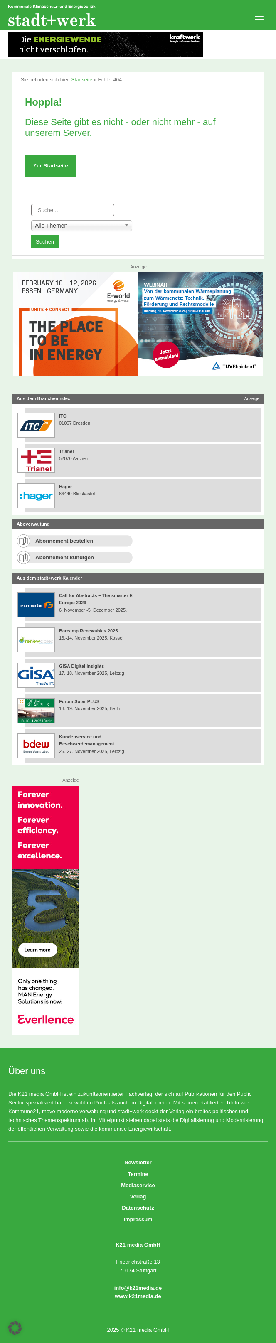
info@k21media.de (138, 1288)
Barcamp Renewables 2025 (88, 630)
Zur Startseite (50, 165)
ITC (63, 415)
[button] (15, 1328)
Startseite (81, 80)
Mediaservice (138, 1185)
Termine (138, 1174)
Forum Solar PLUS (79, 701)
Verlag (138, 1196)
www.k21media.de (138, 1296)
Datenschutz (138, 1208)
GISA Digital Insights (81, 666)
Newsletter (138, 1162)
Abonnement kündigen (64, 557)
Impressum (137, 1219)
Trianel (66, 451)
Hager (65, 486)
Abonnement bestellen (64, 541)
